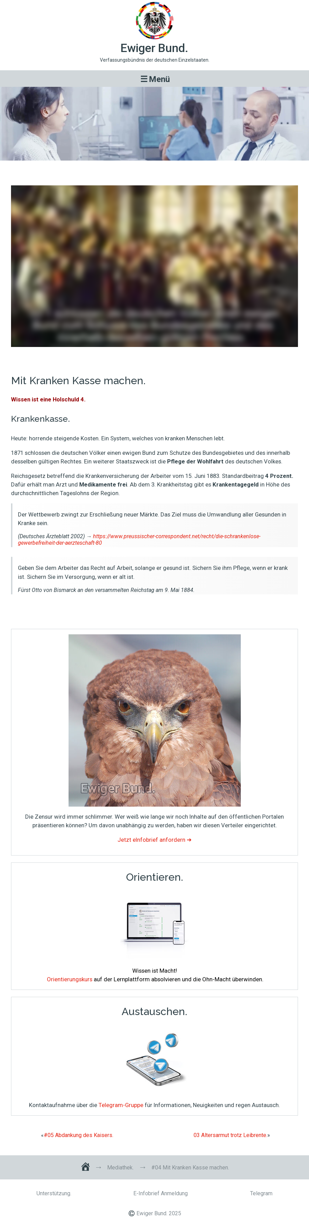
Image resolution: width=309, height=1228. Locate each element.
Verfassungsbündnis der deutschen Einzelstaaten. (154, 60)
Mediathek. (120, 1168)
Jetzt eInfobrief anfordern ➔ (154, 839)
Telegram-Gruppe (121, 1105)
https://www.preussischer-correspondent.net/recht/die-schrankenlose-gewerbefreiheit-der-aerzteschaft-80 (139, 539)
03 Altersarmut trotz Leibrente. (230, 1135)
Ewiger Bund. (154, 48)
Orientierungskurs (69, 979)
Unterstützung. (54, 1193)
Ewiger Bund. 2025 (158, 1213)
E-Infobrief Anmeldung (160, 1193)
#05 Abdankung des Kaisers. (78, 1135)
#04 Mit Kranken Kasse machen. (154, 170)
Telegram (261, 1193)
